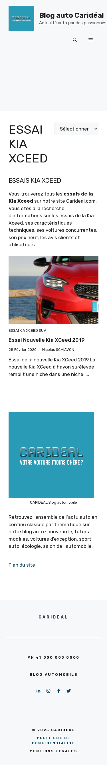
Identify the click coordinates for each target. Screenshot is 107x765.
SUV (42, 330)
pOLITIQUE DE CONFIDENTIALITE (53, 740)
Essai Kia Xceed (23, 330)
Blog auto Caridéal (71, 15)
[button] (75, 39)
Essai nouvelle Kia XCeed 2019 (47, 340)
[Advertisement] (53, 84)
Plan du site (22, 565)
